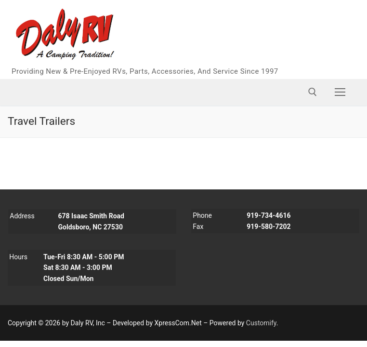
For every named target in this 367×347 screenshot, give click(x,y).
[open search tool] (312, 92)
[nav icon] (340, 92)
